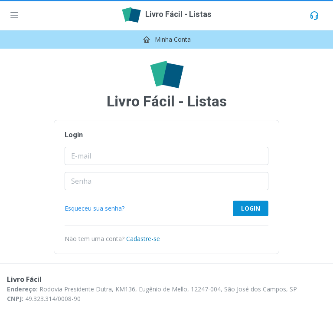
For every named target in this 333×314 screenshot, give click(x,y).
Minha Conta (173, 39)
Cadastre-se (143, 239)
